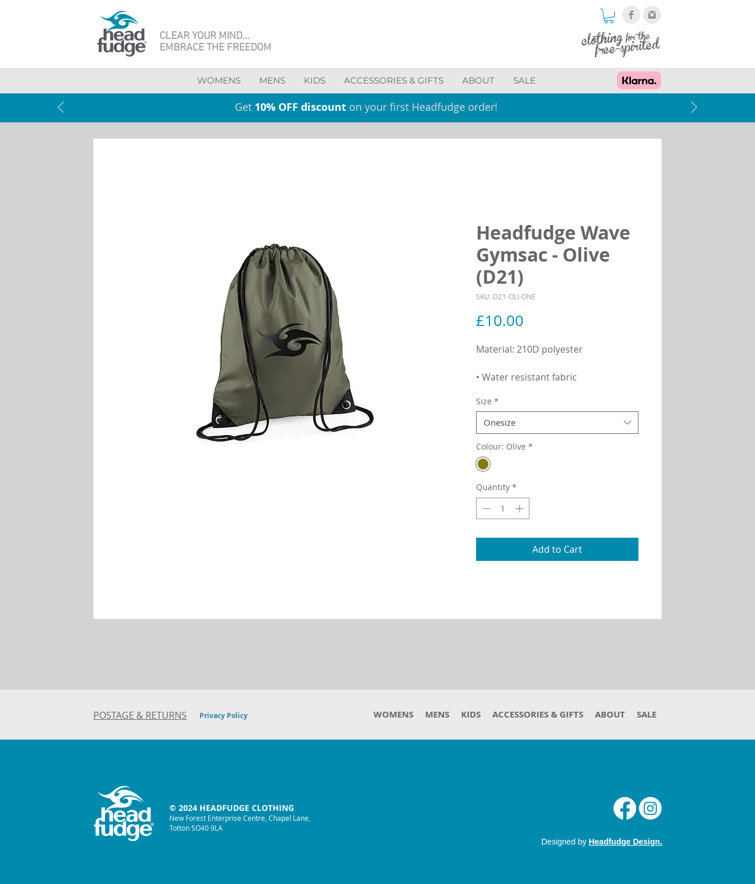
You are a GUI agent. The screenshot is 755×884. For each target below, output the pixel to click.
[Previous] (61, 108)
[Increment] (520, 508)
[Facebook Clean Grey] (631, 15)
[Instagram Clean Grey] (652, 15)
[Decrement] (485, 508)
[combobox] (557, 422)
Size (487, 401)
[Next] (694, 108)
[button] (609, 16)
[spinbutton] (502, 508)
